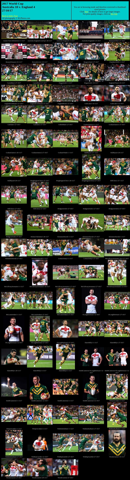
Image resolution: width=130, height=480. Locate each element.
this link (114, 14)
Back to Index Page (10, 16)
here (86, 12)
